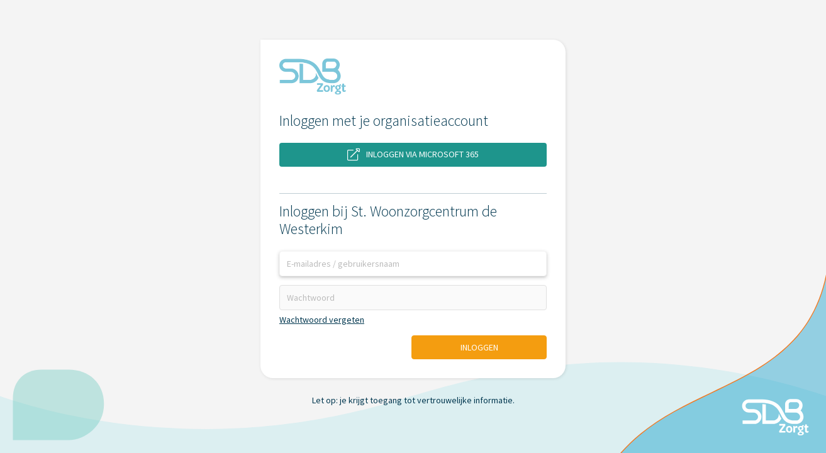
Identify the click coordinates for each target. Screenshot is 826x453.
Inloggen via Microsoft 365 (413, 154)
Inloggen (479, 347)
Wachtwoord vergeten (321, 319)
